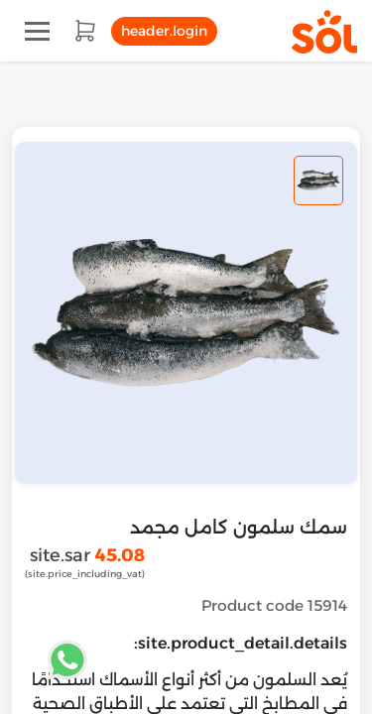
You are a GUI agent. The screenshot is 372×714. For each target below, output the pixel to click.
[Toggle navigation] (37, 31)
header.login (164, 31)
